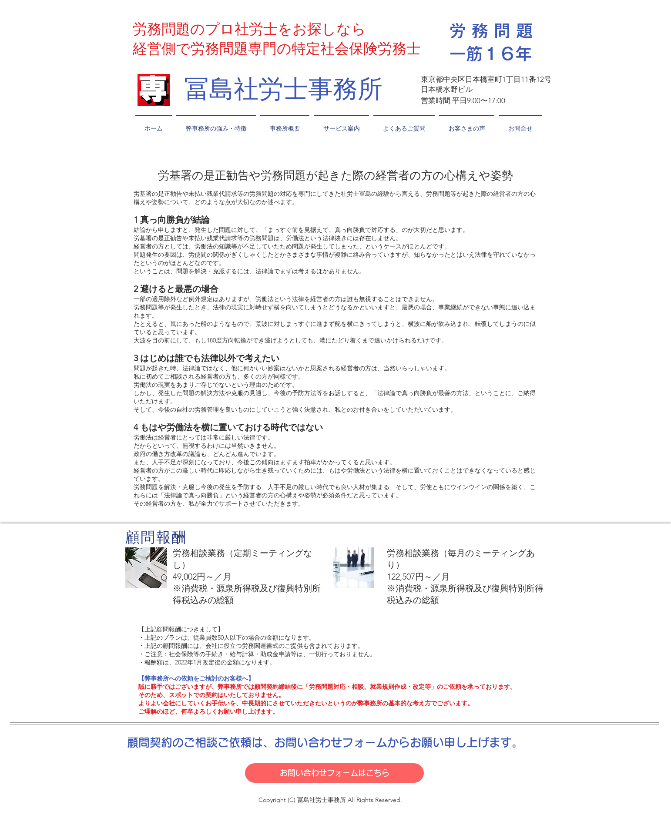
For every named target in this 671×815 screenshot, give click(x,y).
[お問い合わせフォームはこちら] (334, 773)
